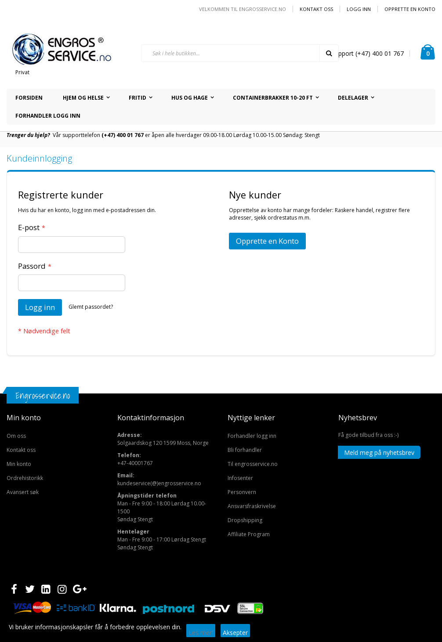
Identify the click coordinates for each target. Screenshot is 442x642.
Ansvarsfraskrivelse (252, 506)
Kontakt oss (316, 9)
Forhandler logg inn (252, 436)
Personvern (242, 492)
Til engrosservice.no (253, 464)
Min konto (19, 464)
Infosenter (240, 478)
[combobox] (240, 53)
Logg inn (359, 9)
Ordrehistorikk (25, 478)
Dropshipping (245, 520)
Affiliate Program (249, 534)
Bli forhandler (245, 450)
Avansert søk (23, 492)
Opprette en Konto (409, 9)
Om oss (16, 436)
